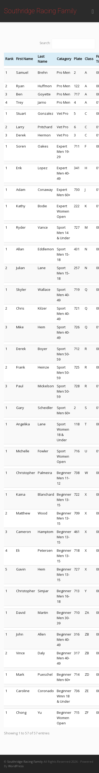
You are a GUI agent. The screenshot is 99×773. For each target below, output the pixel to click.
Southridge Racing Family (40, 11)
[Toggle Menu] (92, 11)
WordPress (15, 766)
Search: (45, 43)
